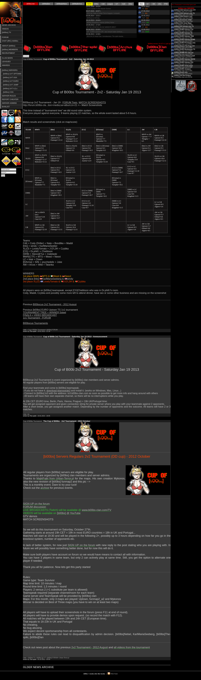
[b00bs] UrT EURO (10, 81)
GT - (144, 27)
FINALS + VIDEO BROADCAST (40, 315)
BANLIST (6, 107)
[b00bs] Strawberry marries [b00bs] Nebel (100, 22)
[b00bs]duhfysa (62, 4)
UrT (117, 4)
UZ (147, 4)
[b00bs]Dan (46, 4)
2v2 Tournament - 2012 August (89, 647)
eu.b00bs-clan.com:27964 (183, 61)
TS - (144, 13)
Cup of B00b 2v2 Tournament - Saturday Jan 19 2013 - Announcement (75, 336)
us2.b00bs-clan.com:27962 (184, 25)
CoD (123, 4)
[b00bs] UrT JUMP (10, 85)
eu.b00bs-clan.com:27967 (183, 51)
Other (130, 4)
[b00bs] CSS (7, 92)
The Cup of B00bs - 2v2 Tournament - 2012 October (66, 421)
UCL (159, 4)
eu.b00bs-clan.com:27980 (183, 67)
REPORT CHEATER (10, 99)
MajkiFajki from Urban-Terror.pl (55, 478)
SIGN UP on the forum (36, 503)
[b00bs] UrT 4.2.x (9, 89)
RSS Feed (114, 674)
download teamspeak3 (58, 390)
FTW (165, 4)
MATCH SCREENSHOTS (92, 102)
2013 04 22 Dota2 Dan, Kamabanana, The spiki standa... (105, 36)
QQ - (145, 32)
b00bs (96, 4)
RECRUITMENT (8, 53)
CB (154, 4)
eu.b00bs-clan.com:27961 (183, 34)
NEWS (89, 4)
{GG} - (145, 22)
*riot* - (145, 18)
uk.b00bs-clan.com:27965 (183, 28)
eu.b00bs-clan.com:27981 (183, 70)
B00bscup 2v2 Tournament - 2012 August (55, 304)
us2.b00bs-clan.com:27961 (184, 18)
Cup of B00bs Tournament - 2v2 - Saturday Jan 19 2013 (68, 59)
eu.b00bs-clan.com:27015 (183, 74)
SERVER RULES (9, 96)
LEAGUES (6, 62)
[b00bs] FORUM (52, 330)
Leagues (110, 4)
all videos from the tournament (132, 647)
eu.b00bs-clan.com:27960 (183, 31)
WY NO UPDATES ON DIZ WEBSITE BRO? (101, 27)
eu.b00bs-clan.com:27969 (183, 64)
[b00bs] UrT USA (9, 77)
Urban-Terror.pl (64, 658)
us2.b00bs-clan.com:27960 (184, 15)
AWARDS (6, 65)
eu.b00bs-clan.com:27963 (183, 41)
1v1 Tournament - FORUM (37, 318)
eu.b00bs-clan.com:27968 (183, 54)
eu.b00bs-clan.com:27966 (183, 48)
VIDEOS (5, 29)
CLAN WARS (7, 58)
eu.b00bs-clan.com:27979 (183, 44)
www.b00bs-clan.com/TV (96, 510)
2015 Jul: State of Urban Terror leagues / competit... (104, 13)
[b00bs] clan (31, 4)
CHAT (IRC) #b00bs (10, 41)
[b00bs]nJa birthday (93, 18)
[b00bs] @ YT (41, 658)
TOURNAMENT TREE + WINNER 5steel (44, 312)
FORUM (5, 37)
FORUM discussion (34, 506)
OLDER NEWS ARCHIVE (38, 667)
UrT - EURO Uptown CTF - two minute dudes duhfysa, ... (105, 32)
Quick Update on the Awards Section (99, 9)
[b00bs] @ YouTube (69, 513)
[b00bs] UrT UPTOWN (11, 74)
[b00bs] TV (6, 32)
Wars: (141, 4)
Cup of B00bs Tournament (36, 330)
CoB (103, 4)
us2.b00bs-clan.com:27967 (184, 21)
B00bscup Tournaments (35, 323)
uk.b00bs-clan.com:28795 (183, 77)
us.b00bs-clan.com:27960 (183, 12)
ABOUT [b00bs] (8, 46)
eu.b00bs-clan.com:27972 (183, 57)
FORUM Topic (70, 102)
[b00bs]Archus (77, 4)
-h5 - (145, 9)
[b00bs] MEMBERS (10, 50)
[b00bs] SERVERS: (10, 70)
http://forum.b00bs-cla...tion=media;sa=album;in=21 (50, 105)
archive (44, 487)
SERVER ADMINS (9, 103)
